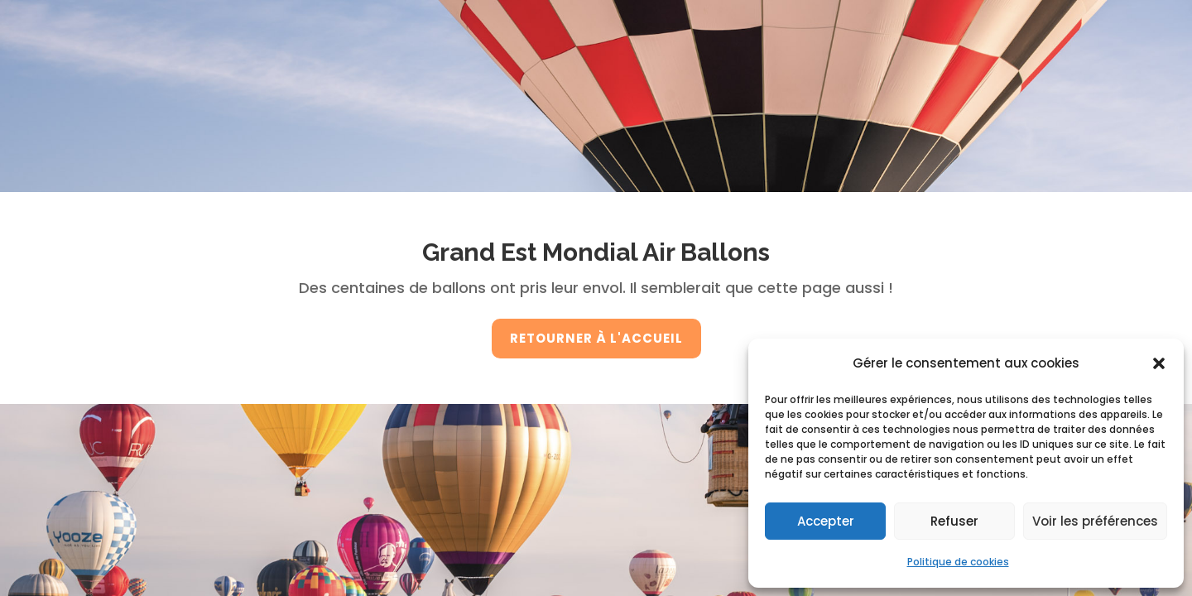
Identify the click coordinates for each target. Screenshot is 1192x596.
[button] (1159, 363)
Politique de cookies (958, 562)
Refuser (954, 521)
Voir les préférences (1095, 521)
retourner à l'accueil (596, 338)
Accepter (825, 521)
